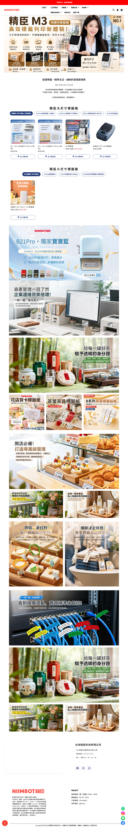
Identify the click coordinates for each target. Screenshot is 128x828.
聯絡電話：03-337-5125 (80, 797)
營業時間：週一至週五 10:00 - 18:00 (84, 794)
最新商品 (67, 12)
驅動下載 (76, 12)
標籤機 (65, 7)
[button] (60, 70)
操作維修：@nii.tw (78, 803)
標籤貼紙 (75, 7)
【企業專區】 (54, 7)
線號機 (85, 7)
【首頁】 (44, 7)
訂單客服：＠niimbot (79, 800)
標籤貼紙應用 (56, 12)
